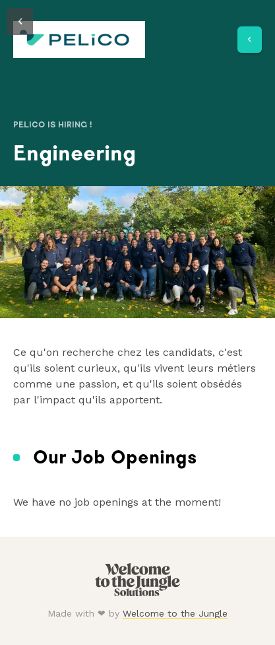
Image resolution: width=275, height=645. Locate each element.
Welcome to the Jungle (175, 613)
